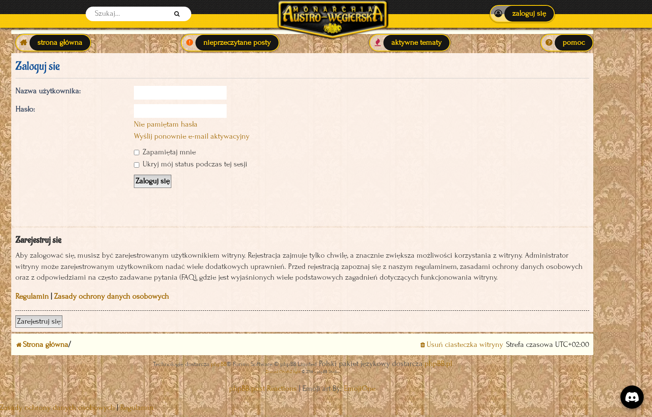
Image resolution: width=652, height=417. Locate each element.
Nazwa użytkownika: (48, 91)
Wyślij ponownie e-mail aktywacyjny (191, 136)
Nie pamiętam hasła (166, 124)
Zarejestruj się (39, 321)
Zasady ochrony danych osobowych (111, 296)
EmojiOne (359, 388)
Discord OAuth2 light (283, 371)
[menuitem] (522, 13)
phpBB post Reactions (263, 388)
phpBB (219, 364)
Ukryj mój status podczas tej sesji (190, 164)
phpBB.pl (438, 363)
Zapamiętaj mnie (165, 152)
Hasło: (25, 109)
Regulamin (32, 296)
